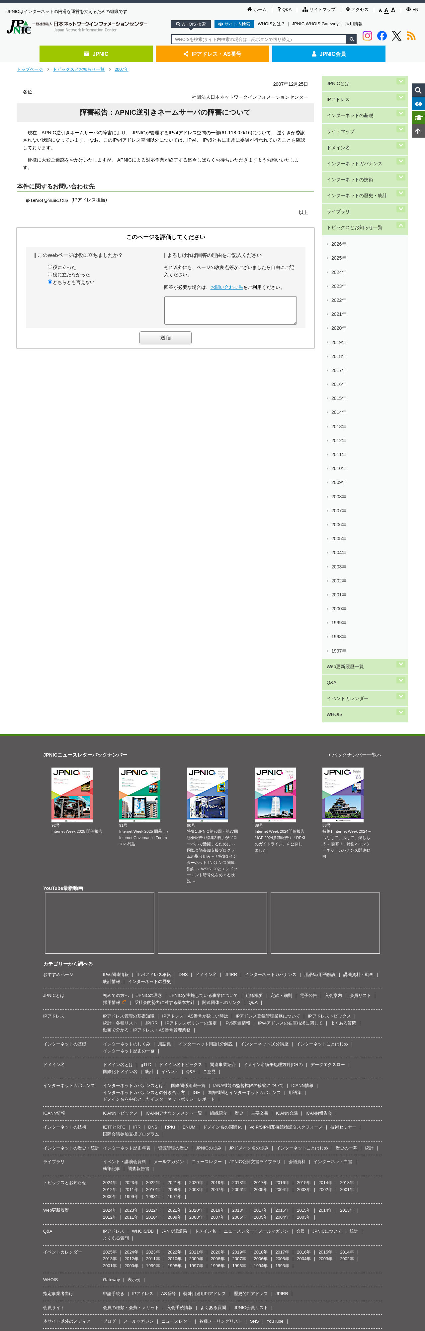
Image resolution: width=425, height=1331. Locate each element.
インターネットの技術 (349, 148)
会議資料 (297, 909)
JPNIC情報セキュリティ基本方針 (272, 1163)
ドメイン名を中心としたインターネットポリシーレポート (159, 847)
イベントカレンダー (347, 453)
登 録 (246, 1129)
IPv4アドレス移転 (153, 722)
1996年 (218, 1013)
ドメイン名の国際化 (222, 875)
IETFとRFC (114, 875)
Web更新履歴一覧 (344, 431)
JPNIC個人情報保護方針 (214, 1163)
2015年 (338, 279)
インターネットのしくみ (126, 791)
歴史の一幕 (346, 895)
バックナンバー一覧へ (355, 503)
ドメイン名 (337, 125)
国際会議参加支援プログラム (131, 881)
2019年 (338, 247)
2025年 (338, 200)
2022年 (338, 224)
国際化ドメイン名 (120, 819)
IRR (136, 875)
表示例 (134, 1027)
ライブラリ (337, 170)
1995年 (239, 1013)
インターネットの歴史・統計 (356, 159)
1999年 (338, 405)
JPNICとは (337, 80)
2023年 (338, 216)
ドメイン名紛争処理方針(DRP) (273, 812)
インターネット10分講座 (264, 791)
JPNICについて (327, 979)
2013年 (338, 295)
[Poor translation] (24, 1231)
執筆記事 (111, 916)
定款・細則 (281, 743)
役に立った (64, 267)
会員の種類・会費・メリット (131, 1055)
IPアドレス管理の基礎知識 (128, 764)
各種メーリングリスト (220, 1069)
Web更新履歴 (56, 958)
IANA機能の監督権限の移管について (248, 833)
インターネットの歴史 (149, 729)
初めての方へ (116, 743)
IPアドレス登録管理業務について (268, 764)
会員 (300, 979)
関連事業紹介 (223, 812)
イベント (170, 819)
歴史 (239, 861)
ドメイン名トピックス (180, 812)
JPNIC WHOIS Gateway (315, 23)
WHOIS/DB (143, 979)
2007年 (121, 69)
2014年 (338, 287)
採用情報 (354, 23)
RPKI (170, 875)
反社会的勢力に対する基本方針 (164, 750)
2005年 (338, 357)
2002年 (338, 381)
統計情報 (111, 729)
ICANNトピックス (120, 861)
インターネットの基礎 (349, 103)
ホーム (257, 9)
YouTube (275, 1069)
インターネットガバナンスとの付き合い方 (144, 840)
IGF (196, 840)
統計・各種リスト (120, 771)
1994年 (261, 1013)
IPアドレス (337, 92)
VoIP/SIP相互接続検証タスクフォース (286, 875)
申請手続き (114, 1041)
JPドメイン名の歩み (249, 895)
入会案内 (333, 743)
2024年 (338, 208)
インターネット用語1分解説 (206, 791)
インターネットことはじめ (322, 791)
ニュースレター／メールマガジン (256, 979)
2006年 (338, 350)
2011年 (338, 310)
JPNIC (96, 54)
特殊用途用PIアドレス (204, 1041)
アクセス (357, 9)
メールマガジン (169, 909)
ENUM (189, 875)
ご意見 (209, 819)
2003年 (338, 373)
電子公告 (308, 743)
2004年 (338, 365)
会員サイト (54, 1055)
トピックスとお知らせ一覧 (79, 69)
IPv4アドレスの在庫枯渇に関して (290, 771)
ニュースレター (207, 909)
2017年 (338, 263)
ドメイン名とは (118, 812)
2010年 (338, 318)
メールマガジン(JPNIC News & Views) (90, 1094)
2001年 (338, 389)
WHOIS (333, 464)
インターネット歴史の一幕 (129, 798)
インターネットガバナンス (354, 136)
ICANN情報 (302, 833)
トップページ (30, 69)
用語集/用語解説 (320, 722)
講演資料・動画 (358, 722)
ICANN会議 (287, 861)
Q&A (285, 9)
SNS (254, 1069)
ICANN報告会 (318, 861)
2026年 (338, 192)
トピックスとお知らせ (64, 930)
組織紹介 (218, 861)
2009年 (338, 326)
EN (412, 9)
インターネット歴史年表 (126, 895)
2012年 (338, 303)
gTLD (146, 812)
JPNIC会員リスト (251, 1055)
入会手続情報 (180, 1055)
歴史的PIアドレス (251, 1041)
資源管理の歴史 (173, 895)
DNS (183, 722)
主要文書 (259, 861)
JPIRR (230, 722)
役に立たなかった (71, 274)
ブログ (109, 1069)
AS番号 (168, 1041)
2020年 (338, 239)
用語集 (164, 791)
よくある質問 (343, 771)
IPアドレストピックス (329, 764)
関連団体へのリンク (221, 750)
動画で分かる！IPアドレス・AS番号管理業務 (147, 777)
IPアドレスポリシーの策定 (191, 771)
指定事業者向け (58, 1041)
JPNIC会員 (329, 54)
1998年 (338, 413)
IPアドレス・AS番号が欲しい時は (195, 764)
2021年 (338, 231)
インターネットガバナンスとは (133, 833)
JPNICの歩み (208, 895)
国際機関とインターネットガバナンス (244, 840)
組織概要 (254, 743)
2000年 (338, 397)
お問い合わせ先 (227, 287)
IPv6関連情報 (116, 722)
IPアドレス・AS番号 (212, 54)
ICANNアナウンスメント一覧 (173, 861)
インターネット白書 (332, 909)
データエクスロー (327, 812)
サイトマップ (318, 9)
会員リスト (360, 743)
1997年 (338, 421)
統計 (149, 819)
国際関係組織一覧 (188, 833)
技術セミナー (343, 875)
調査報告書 (138, 916)
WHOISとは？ (271, 23)
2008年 (338, 334)
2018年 (338, 255)
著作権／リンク (171, 1163)
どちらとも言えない (74, 282)
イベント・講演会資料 (124, 909)
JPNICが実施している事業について (204, 743)
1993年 (282, 1013)
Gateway (111, 1027)
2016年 (338, 271)
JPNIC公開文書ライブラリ (255, 909)
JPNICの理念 (149, 743)
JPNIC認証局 (174, 979)
